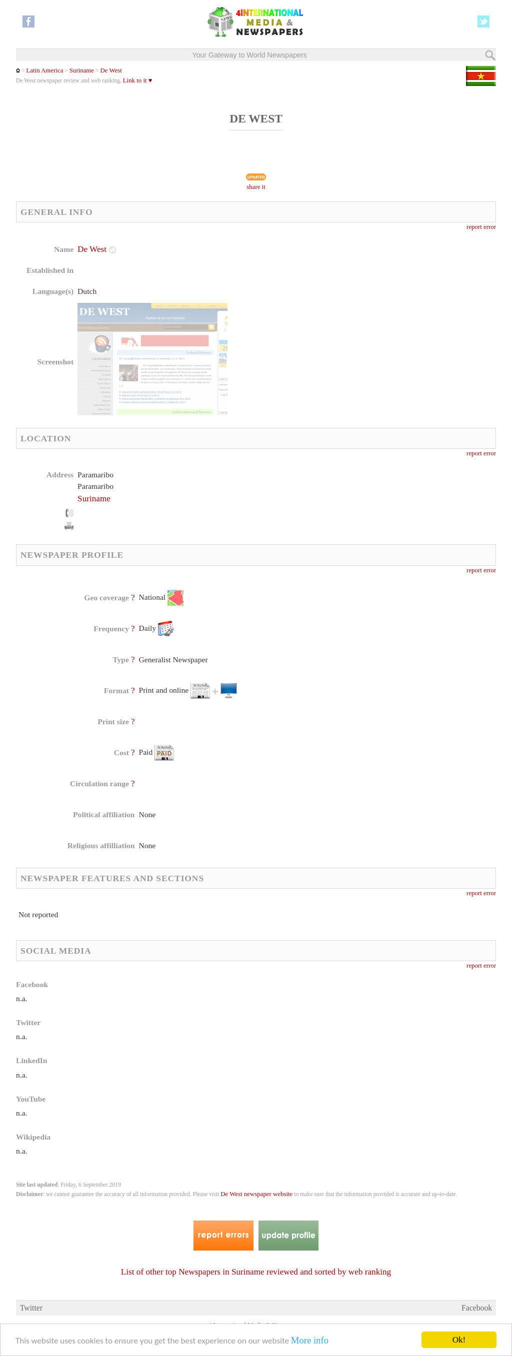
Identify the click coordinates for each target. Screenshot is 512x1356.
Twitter (31, 1308)
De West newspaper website (256, 1194)
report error (481, 226)
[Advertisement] (336, 307)
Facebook (477, 1308)
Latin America (44, 70)
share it (256, 186)
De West (111, 70)
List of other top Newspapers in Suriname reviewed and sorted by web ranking (256, 1272)
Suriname (82, 70)
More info (309, 1340)
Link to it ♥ (137, 80)
